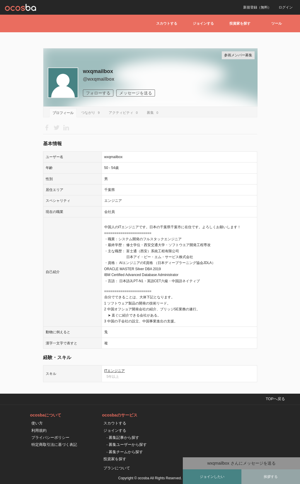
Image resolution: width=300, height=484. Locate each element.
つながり (91, 113)
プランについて (116, 468)
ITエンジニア (114, 371)
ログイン (286, 7)
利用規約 (39, 430)
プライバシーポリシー (50, 437)
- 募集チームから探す (124, 452)
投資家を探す (239, 23)
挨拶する (271, 477)
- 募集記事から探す (122, 437)
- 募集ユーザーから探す (126, 444)
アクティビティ (124, 113)
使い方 (37, 423)
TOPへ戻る (275, 399)
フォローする (98, 93)
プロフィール (63, 113)
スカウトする (166, 23)
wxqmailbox (98, 71)
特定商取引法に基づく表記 (54, 444)
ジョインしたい (212, 477)
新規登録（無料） (257, 7)
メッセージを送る (135, 93)
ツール (276, 23)
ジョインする (203, 23)
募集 (153, 113)
